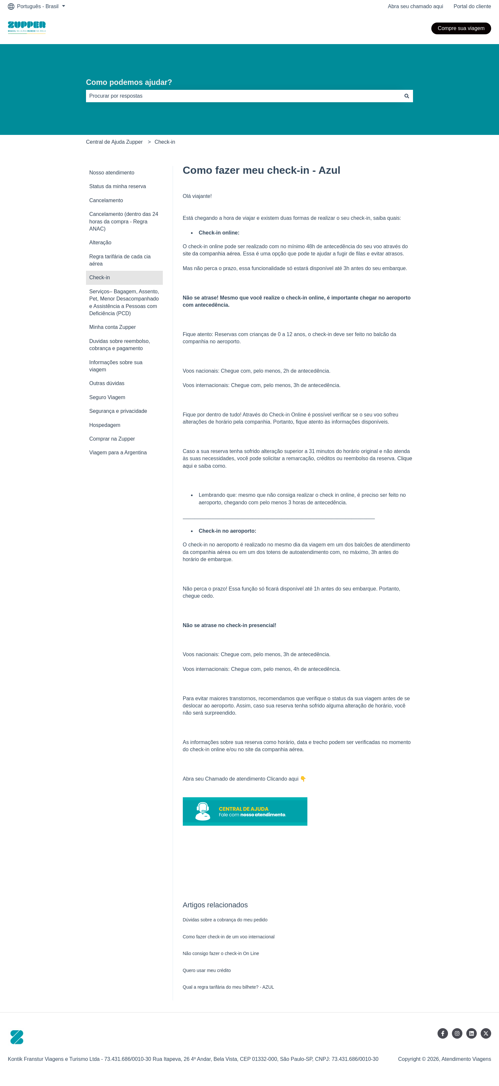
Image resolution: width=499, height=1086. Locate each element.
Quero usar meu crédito (207, 970)
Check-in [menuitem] (99, 277)
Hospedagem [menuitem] (104, 425)
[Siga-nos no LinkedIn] (471, 1033)
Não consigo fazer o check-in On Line (221, 953)
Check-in (165, 142)
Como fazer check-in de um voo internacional (229, 936)
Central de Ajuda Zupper (114, 142)
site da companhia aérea (211, 253)
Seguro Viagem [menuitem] (107, 397)
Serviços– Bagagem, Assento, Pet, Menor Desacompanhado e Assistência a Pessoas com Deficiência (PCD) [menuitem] (124, 302)
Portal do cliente (472, 6)
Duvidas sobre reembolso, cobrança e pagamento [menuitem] (119, 344)
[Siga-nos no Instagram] (457, 1033)
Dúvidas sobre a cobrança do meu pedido (225, 919)
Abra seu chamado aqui (415, 6)
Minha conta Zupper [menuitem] (112, 327)
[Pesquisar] (407, 96)
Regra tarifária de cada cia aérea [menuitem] (120, 260)
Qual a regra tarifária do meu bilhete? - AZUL (228, 987)
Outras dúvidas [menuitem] (107, 383)
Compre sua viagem (461, 28)
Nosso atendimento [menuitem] (111, 172)
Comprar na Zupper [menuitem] (112, 439)
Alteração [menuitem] (100, 242)
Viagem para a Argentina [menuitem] (118, 452)
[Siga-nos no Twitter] (486, 1033)
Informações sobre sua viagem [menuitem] (116, 366)
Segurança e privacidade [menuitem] (118, 411)
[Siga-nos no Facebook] (443, 1033)
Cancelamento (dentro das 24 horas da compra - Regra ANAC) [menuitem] (123, 221)
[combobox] (243, 96)
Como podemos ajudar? (129, 82)
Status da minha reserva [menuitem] (117, 186)
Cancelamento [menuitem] (106, 200)
